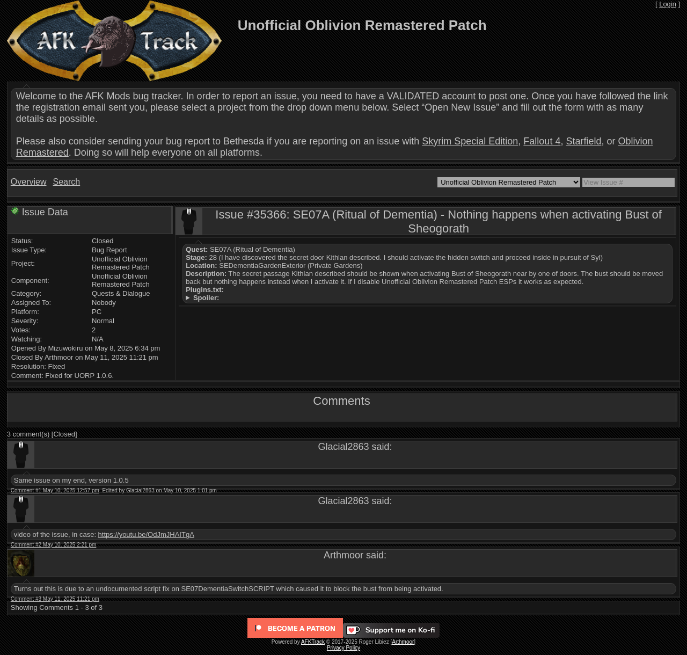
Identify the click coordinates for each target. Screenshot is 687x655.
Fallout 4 (541, 141)
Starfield (583, 141)
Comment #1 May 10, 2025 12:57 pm (55, 490)
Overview (29, 181)
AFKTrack (313, 642)
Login (667, 4)
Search (66, 181)
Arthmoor (403, 642)
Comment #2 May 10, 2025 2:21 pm (54, 545)
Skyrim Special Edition (470, 141)
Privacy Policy (343, 648)
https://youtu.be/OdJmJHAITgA (146, 534)
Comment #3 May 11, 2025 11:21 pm (55, 599)
